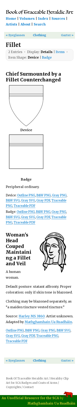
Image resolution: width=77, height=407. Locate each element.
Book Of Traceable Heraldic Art (27, 378)
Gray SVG (28, 200)
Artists (11, 24)
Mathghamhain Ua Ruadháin (48, 322)
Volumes (27, 18)
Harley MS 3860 (32, 316)
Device (33, 57)
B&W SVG (13, 200)
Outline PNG (26, 195)
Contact (28, 387)
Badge (47, 57)
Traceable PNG (47, 336)
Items (60, 52)
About (25, 24)
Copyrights (13, 387)
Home (11, 18)
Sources (58, 18)
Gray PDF (43, 200)
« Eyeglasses (15, 35)
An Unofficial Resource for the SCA (30, 398)
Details (47, 52)
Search (40, 24)
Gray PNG (59, 195)
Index (43, 18)
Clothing (39, 35)
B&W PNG (43, 195)
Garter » (67, 35)
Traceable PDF (24, 206)
